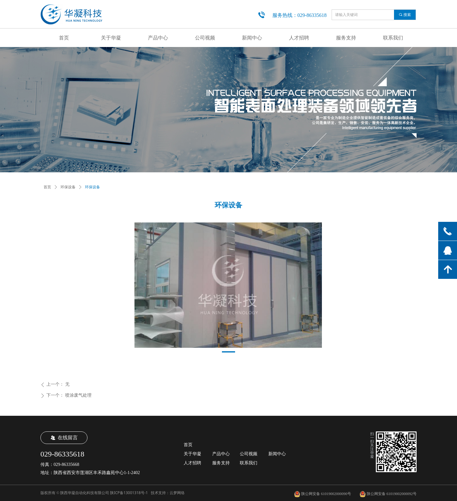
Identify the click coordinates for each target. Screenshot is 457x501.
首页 (47, 187)
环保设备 (68, 187)
